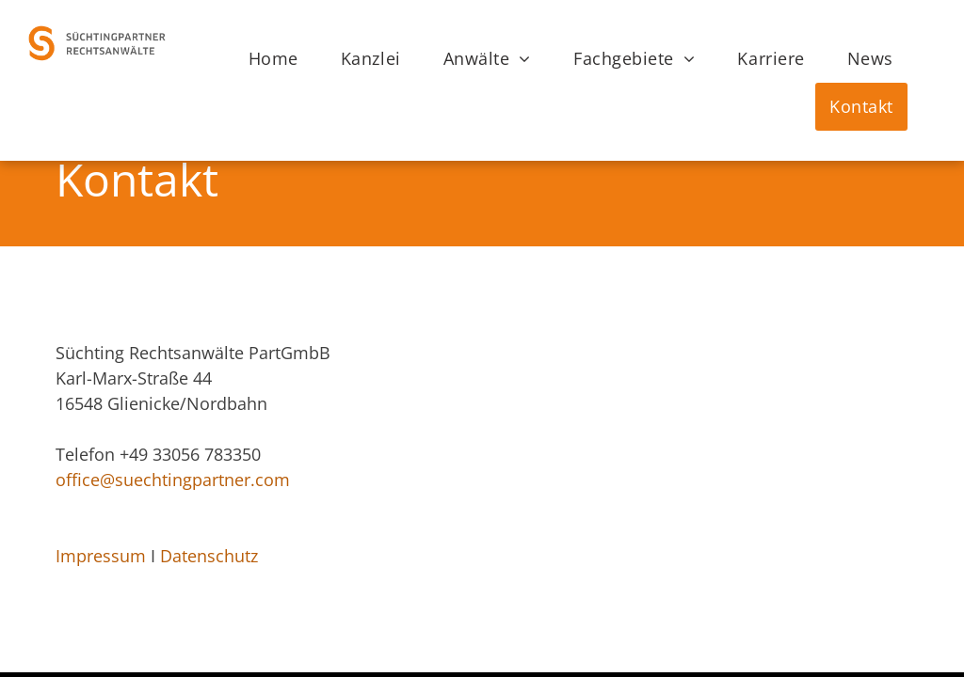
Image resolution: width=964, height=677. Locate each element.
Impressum (101, 555)
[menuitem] (280, 59)
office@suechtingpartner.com (173, 479)
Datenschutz (209, 555)
